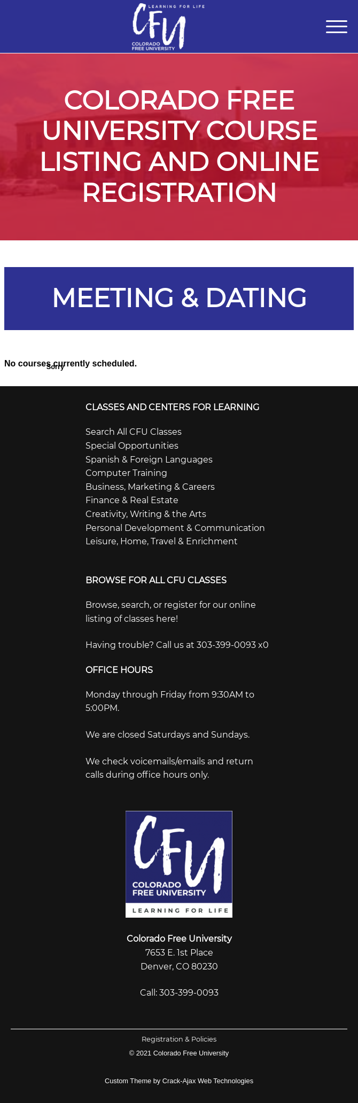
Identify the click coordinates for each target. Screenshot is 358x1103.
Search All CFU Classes (133, 432)
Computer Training (126, 473)
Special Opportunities (131, 446)
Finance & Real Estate (131, 500)
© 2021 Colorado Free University (179, 1053)
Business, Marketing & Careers (150, 487)
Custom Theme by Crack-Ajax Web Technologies (179, 1081)
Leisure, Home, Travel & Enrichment (161, 541)
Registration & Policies (179, 1039)
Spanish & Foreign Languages (149, 460)
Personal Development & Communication (175, 528)
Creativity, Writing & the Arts (145, 514)
